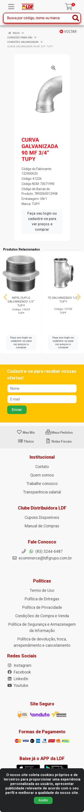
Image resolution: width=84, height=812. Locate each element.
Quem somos (42, 475)
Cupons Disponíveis (42, 517)
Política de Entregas (42, 599)
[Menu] (11, 7)
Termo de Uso (42, 590)
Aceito (43, 800)
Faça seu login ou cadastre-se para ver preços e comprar (42, 221)
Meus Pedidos (59, 432)
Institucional (42, 457)
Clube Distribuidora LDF (42, 508)
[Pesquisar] (75, 18)
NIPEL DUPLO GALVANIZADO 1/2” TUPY (21, 301)
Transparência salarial (42, 492)
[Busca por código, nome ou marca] (37, 18)
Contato (42, 466)
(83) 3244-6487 (42, 551)
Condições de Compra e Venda (42, 616)
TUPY (36, 204)
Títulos (26, 441)
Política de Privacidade (42, 607)
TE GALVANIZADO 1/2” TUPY (63, 299)
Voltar (68, 31)
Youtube (17, 685)
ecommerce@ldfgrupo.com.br (42, 558)
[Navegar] (5, 297)
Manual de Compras (42, 526)
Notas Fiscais (58, 441)
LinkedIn (17, 679)
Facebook (19, 672)
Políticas (42, 581)
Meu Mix (26, 432)
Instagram (19, 665)
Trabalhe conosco (42, 483)
